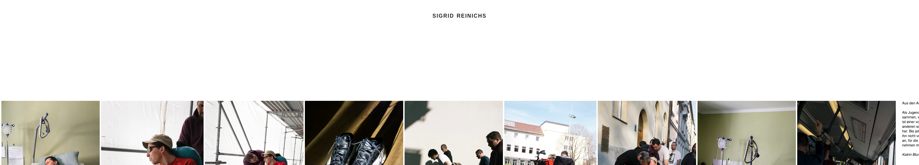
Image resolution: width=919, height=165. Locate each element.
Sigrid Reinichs (459, 16)
